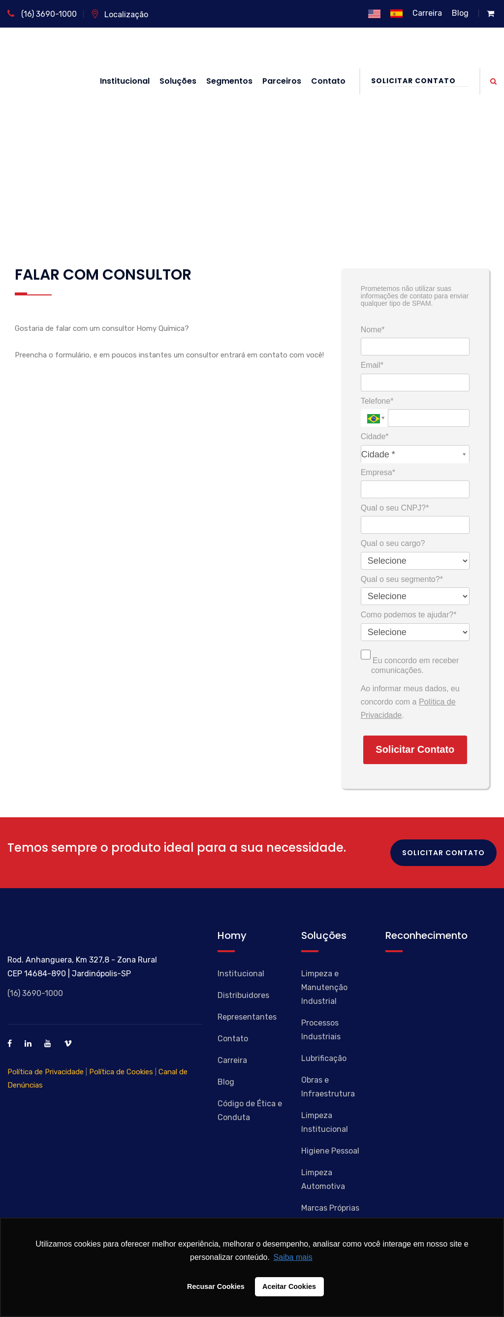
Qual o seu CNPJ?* (395, 508)
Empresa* (378, 472)
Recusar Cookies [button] (216, 1286)
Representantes (247, 1017)
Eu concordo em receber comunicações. (410, 660)
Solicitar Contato (420, 81)
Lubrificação (323, 1058)
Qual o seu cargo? (393, 543)
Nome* (373, 329)
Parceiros (281, 81)
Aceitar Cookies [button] (289, 1286)
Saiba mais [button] (293, 1257)
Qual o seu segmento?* (402, 579)
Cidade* (375, 436)
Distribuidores (243, 995)
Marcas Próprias (330, 1208)
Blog (460, 13)
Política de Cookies (121, 1071)
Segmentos (229, 81)
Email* (372, 365)
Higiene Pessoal (330, 1151)
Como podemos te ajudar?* (409, 614)
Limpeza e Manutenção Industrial (324, 987)
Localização (119, 14)
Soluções (177, 81)
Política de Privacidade (45, 1071)
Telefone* (377, 401)
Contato (328, 81)
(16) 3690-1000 (42, 14)
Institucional (125, 81)
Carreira (427, 13)
